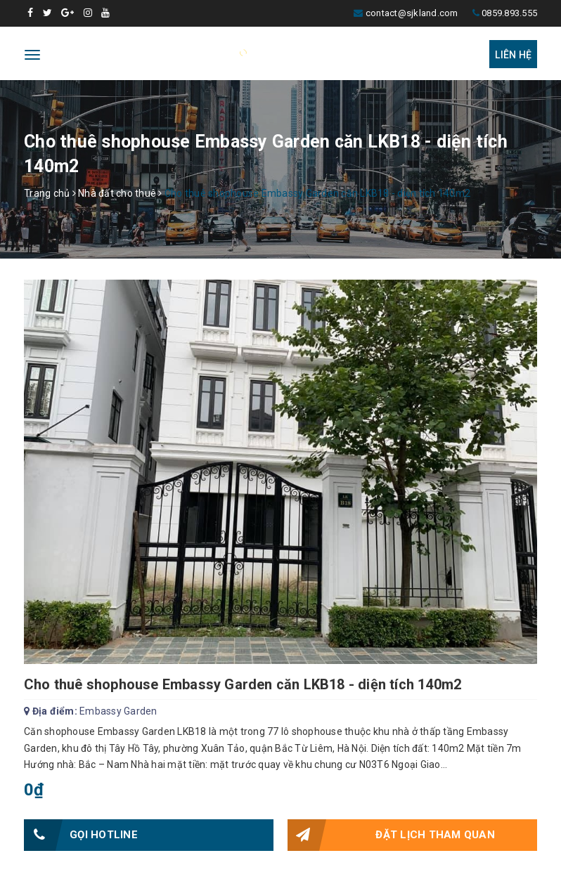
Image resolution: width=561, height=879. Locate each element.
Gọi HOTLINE (81, 835)
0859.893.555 (509, 13)
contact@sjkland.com (412, 13)
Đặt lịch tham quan (391, 835)
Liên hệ (513, 54)
